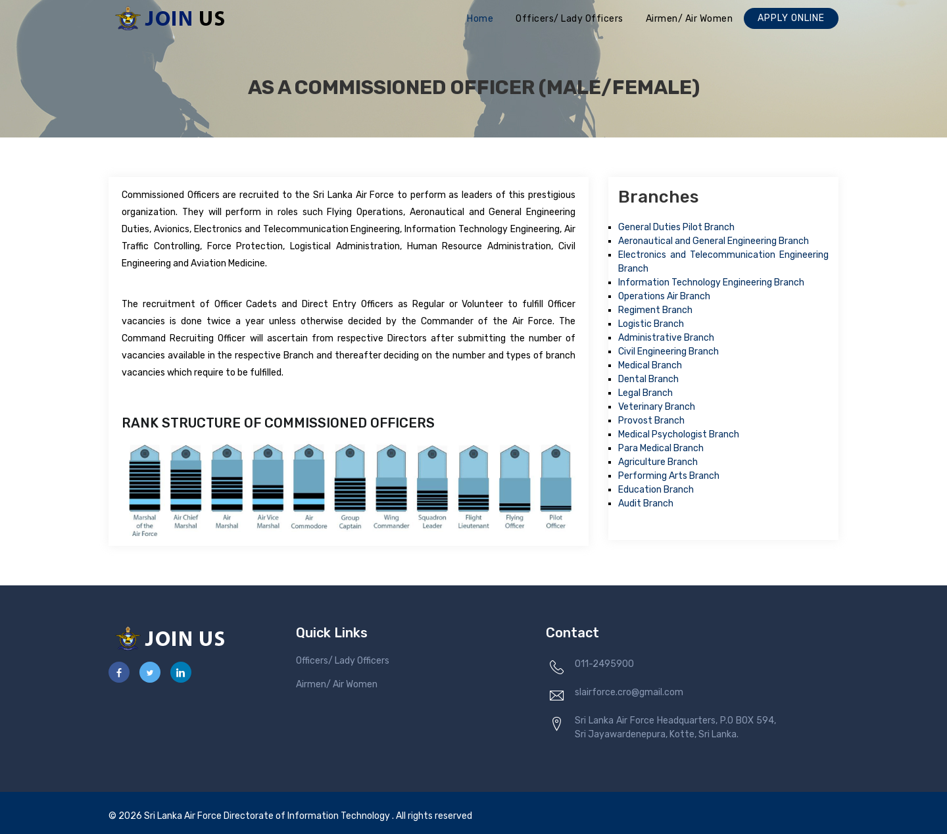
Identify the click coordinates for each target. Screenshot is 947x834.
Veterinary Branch (656, 406)
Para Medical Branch (661, 448)
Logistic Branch (651, 324)
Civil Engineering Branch (668, 351)
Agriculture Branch (658, 462)
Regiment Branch (655, 310)
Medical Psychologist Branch (678, 434)
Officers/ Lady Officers (569, 18)
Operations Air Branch (664, 296)
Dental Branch (648, 379)
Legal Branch (645, 393)
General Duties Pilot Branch (676, 227)
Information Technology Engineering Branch (711, 282)
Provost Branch (651, 420)
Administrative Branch (666, 337)
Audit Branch (645, 503)
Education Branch (656, 489)
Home (480, 18)
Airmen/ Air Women (689, 18)
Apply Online (791, 18)
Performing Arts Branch (668, 475)
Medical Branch (650, 365)
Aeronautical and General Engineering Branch (713, 241)
